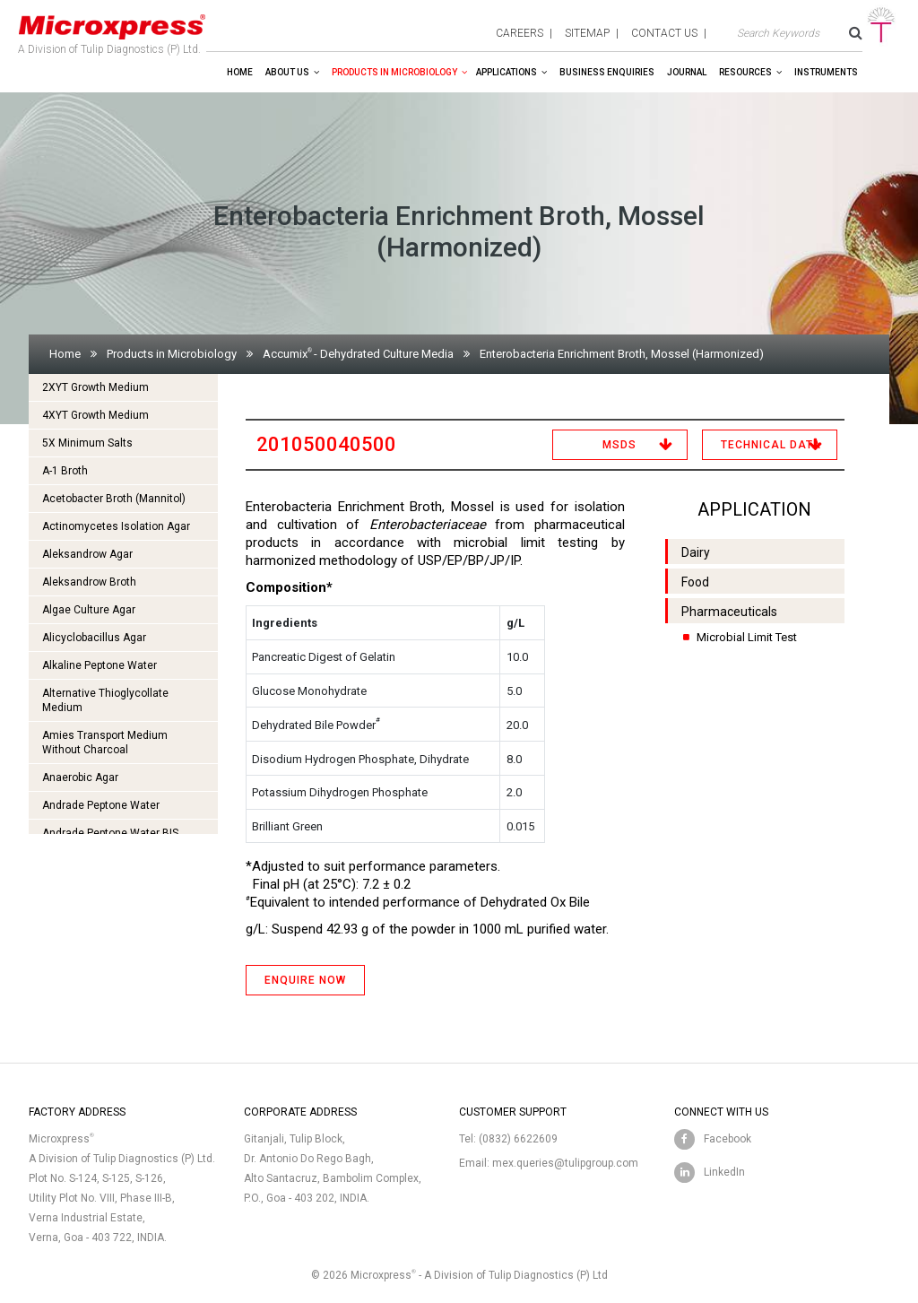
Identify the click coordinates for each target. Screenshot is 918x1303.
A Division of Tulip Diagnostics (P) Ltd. (112, 30)
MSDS (619, 445)
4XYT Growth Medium (95, 415)
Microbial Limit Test (747, 637)
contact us (664, 33)
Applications (506, 72)
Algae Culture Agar (88, 610)
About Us (287, 72)
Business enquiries (606, 72)
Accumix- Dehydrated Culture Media (358, 353)
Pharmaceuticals (729, 611)
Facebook (727, 1139)
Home (240, 72)
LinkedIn (724, 1172)
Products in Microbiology (394, 72)
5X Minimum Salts (87, 443)
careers (519, 33)
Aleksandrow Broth (89, 582)
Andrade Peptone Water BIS (110, 833)
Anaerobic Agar (80, 777)
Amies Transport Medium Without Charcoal (105, 742)
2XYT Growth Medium (95, 387)
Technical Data (771, 445)
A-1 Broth (65, 471)
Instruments (826, 72)
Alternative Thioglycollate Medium (105, 700)
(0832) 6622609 (518, 1139)
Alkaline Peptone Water (99, 665)
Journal (686, 72)
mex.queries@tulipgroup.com (565, 1163)
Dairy (695, 552)
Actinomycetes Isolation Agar (116, 526)
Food (695, 582)
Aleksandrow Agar (87, 554)
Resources (745, 72)
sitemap (587, 33)
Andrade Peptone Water (101, 805)
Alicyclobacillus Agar (94, 637)
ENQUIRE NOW (305, 980)
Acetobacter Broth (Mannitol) (114, 498)
